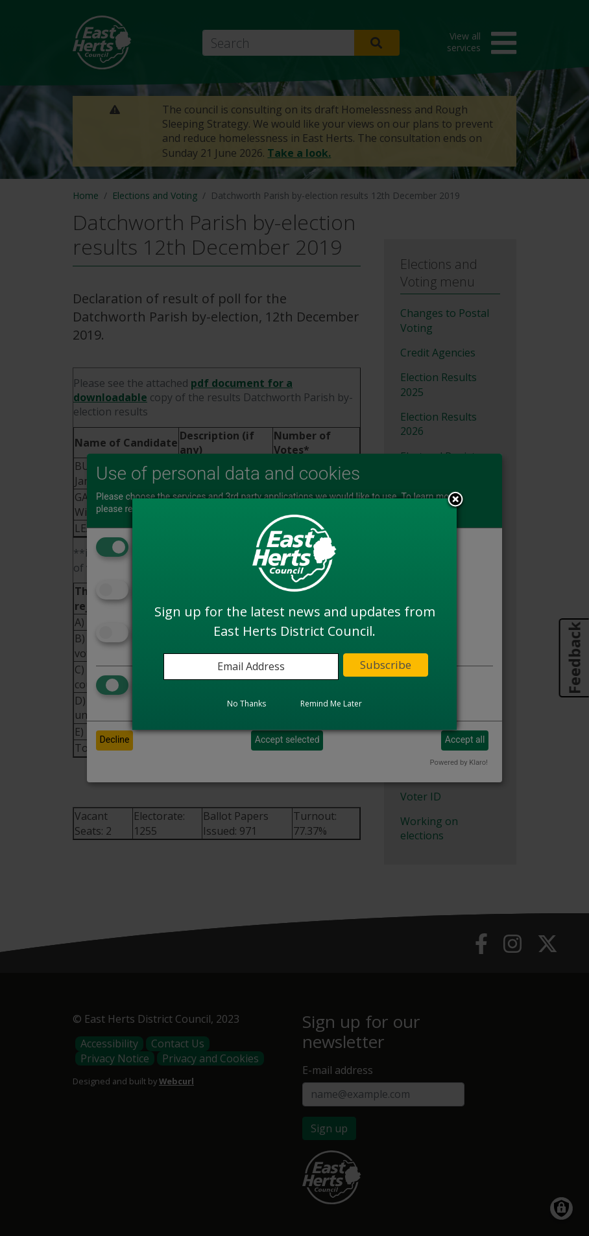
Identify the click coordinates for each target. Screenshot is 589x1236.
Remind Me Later (331, 703)
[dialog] (294, 613)
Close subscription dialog (455, 500)
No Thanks (246, 703)
